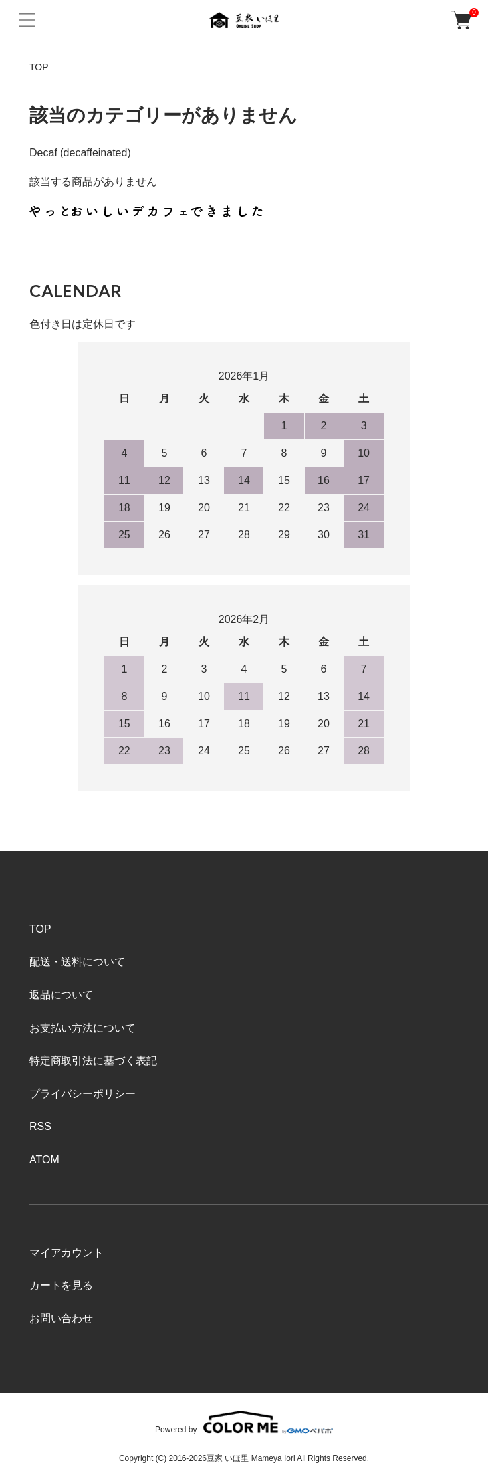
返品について (61, 994)
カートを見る (61, 1285)
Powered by (244, 1422)
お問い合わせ (61, 1318)
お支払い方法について (82, 1028)
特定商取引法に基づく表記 (93, 1060)
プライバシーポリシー (82, 1093)
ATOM (44, 1159)
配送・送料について (77, 961)
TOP (39, 67)
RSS (40, 1126)
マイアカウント (66, 1252)
